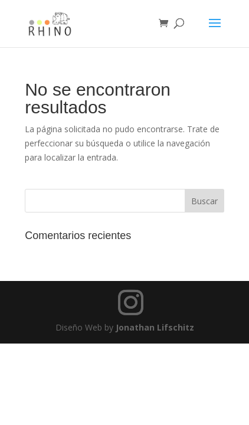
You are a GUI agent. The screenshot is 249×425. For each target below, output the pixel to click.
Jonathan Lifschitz (155, 327)
